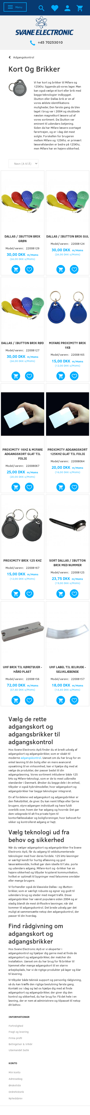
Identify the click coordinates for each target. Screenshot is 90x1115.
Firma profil (15, 1038)
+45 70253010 (50, 42)
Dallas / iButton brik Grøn (22, 238)
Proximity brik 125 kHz (22, 560)
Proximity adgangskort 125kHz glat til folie (68, 451)
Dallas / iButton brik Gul (67, 236)
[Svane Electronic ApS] (45, 25)
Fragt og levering (19, 1031)
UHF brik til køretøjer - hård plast (22, 669)
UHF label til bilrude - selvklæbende (67, 669)
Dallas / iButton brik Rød (22, 343)
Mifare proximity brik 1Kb (67, 345)
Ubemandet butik (19, 1050)
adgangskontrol (31, 758)
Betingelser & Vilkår (20, 1044)
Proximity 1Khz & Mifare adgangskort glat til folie (22, 454)
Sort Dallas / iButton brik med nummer (67, 562)
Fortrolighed (16, 1025)
